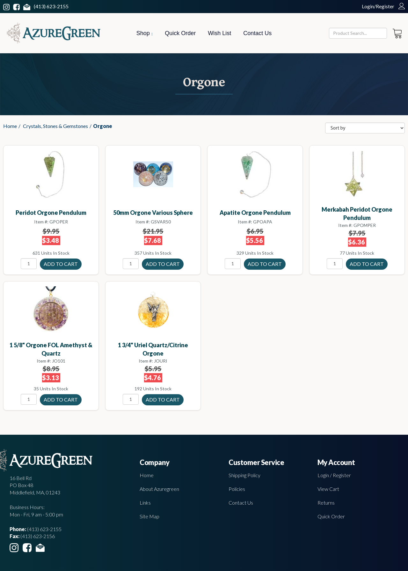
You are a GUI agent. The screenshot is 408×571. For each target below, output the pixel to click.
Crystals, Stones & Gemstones (55, 126)
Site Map (149, 516)
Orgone (102, 126)
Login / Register (334, 475)
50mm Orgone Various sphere (153, 212)
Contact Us (257, 33)
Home (10, 126)
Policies (237, 489)
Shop (144, 33)
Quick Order (180, 33)
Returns (326, 503)
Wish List (219, 33)
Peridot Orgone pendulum (51, 212)
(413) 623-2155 (51, 6)
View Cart (328, 489)
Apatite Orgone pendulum (255, 212)
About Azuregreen (159, 489)
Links (145, 503)
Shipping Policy (244, 475)
